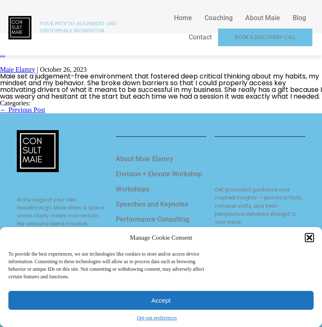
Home (183, 18)
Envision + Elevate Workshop (159, 174)
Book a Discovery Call (265, 37)
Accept (161, 300)
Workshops (132, 189)
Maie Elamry (17, 69)
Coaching (219, 18)
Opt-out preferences (157, 318)
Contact (200, 37)
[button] (309, 237)
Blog (299, 18)
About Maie (262, 18)
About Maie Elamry (144, 159)
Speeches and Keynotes (152, 204)
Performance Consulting (152, 219)
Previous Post (22, 109)
